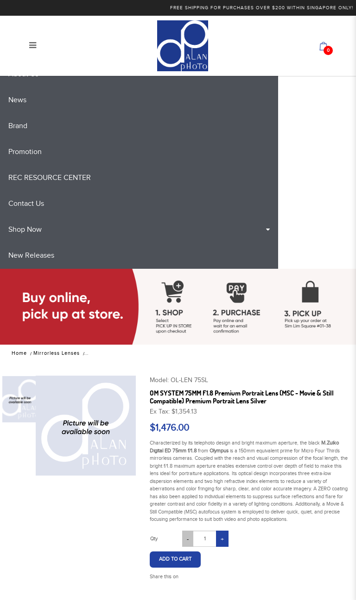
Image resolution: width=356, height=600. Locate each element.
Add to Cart (175, 559)
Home (19, 353)
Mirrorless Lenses (56, 353)
